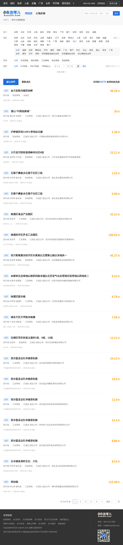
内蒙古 (49, 38)
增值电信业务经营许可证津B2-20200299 (40, 532)
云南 (88, 41)
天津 (29, 32)
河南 (29, 41)
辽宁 (57, 38)
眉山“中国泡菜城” (16, 111)
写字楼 (56, 3)
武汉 (88, 32)
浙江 (91, 38)
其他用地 (66, 60)
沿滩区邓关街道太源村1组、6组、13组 (28, 337)
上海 (35, 32)
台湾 (35, 45)
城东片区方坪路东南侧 (19, 317)
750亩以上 (46, 66)
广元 (65, 50)
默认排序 (11, 82)
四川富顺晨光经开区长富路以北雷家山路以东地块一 (35, 255)
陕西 (101, 41)
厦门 (68, 32)
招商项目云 (64, 519)
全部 (16, 32)
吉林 (63, 38)
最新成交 (26, 82)
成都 (94, 32)
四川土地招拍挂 (18, 20)
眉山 (98, 50)
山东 (22, 41)
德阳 (52, 50)
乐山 (85, 50)
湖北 (35, 41)
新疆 (29, 45)
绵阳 (59, 50)
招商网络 (7, 519)
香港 (42, 45)
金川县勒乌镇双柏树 (18, 90)
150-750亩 (34, 66)
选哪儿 (6, 20)
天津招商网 (27, 519)
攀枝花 (38, 50)
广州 (62, 32)
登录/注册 (113, 3)
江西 (16, 41)
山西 (42, 38)
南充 (91, 50)
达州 (18, 53)
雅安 (24, 53)
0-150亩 (24, 66)
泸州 (46, 50)
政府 (19, 3)
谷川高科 (38, 519)
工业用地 (45, 60)
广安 (111, 50)
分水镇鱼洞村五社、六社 (20, 461)
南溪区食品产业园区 (18, 214)
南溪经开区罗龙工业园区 (20, 234)
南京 (42, 32)
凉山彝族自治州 (84, 53)
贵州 (81, 41)
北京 (22, 32)
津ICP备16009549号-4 (12, 532)
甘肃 (107, 41)
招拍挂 (28, 13)
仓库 (48, 3)
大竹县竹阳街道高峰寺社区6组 (23, 152)
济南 (49, 32)
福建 (104, 38)
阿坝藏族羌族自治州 (50, 53)
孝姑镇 (10, 482)
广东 (49, 41)
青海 (16, 45)
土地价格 (40, 13)
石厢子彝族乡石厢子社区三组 (22, 173)
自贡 (31, 50)
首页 (5, 3)
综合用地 (55, 60)
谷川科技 (20, 524)
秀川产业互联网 (51, 519)
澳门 (49, 45)
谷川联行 (17, 519)
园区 (12, 3)
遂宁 (72, 50)
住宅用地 (24, 60)
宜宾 (104, 50)
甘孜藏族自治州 (68, 53)
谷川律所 (42, 524)
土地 (33, 3)
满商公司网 (31, 524)
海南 (62, 41)
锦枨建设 (61, 524)
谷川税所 (52, 524)
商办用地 (35, 60)
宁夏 (22, 45)
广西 (55, 41)
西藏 (94, 41)
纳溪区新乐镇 (14, 296)
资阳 (37, 53)
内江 (78, 50)
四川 (75, 41)
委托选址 (66, 3)
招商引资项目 (9, 524)
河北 (35, 38)
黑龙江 (71, 38)
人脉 (26, 3)
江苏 (85, 38)
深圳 (81, 32)
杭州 (75, 32)
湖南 (42, 41)
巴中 (31, 53)
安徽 (98, 38)
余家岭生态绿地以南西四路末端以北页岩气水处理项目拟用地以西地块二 (46, 276)
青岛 (55, 32)
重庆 (68, 41)
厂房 (41, 3)
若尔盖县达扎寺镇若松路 (20, 358)
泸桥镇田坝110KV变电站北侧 (23, 131)
